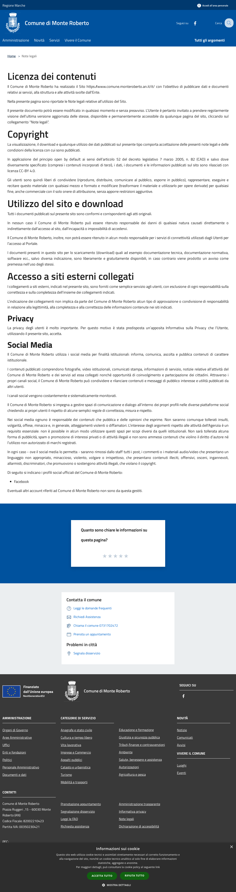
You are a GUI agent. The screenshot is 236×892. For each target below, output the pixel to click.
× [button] (231, 847)
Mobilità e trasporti (74, 782)
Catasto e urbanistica (75, 767)
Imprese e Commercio (76, 752)
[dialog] (118, 867)
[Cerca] (229, 23)
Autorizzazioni (129, 767)
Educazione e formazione (136, 729)
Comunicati (185, 737)
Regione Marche (13, 5)
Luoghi (181, 765)
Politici (7, 759)
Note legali (126, 818)
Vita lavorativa (71, 744)
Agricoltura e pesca (132, 774)
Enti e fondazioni (14, 752)
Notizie (182, 730)
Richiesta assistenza (75, 826)
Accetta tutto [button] (102, 876)
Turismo (66, 774)
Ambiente (126, 752)
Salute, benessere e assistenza (140, 759)
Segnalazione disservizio (78, 811)
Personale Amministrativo (20, 767)
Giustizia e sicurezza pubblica (139, 737)
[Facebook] (192, 23)
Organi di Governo (15, 730)
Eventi (181, 772)
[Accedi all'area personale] (213, 5)
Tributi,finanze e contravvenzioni (142, 744)
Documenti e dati (14, 774)
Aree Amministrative (17, 737)
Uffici (6, 744)
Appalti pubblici (71, 759)
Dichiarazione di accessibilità (139, 826)
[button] (118, 885)
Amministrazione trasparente (139, 803)
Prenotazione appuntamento (81, 803)
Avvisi (181, 744)
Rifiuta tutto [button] (134, 875)
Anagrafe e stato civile (76, 730)
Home (11, 56)
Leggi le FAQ (69, 818)
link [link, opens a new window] (157, 867)
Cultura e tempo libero (76, 737)
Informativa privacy (132, 811)
